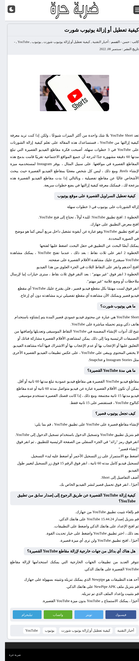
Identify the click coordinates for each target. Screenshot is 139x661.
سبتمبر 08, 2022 (105, 49)
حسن (120, 42)
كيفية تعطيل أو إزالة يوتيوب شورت (62, 42)
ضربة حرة (10, 654)
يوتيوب (31, 42)
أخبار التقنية (95, 42)
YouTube (18, 42)
